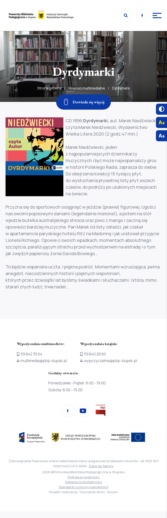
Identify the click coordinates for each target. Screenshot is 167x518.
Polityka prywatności (84, 477)
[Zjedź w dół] (83, 102)
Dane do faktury (101, 466)
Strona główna (49, 97)
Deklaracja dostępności (83, 482)
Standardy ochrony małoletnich (84, 487)
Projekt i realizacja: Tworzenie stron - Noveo (83, 492)
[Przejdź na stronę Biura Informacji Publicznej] (100, 411)
